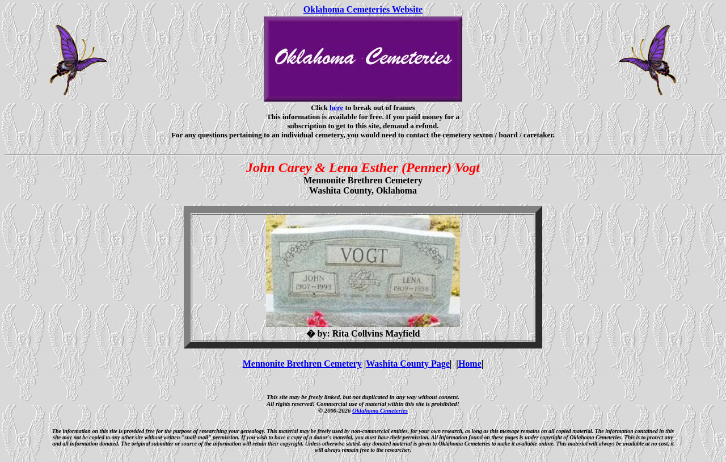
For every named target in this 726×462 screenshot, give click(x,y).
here (336, 107)
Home (470, 363)
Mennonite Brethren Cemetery (302, 363)
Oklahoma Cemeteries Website (363, 9)
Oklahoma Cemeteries (380, 410)
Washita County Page (408, 363)
